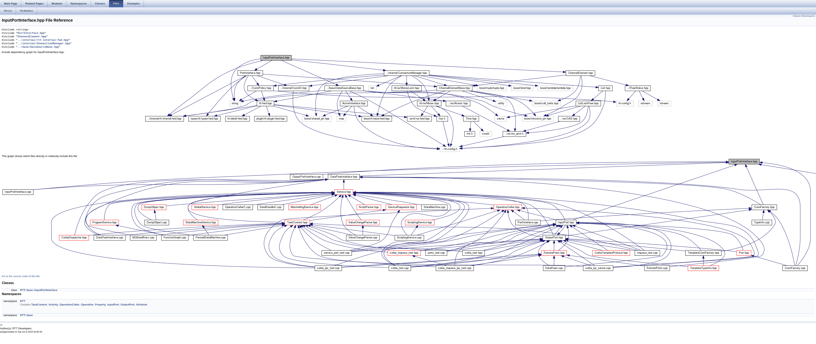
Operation (87, 304)
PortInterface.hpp (31, 33)
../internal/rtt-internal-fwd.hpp (43, 40)
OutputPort (128, 304)
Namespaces (808, 16)
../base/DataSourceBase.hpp (38, 47)
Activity (53, 304)
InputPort (113, 304)
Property (100, 304)
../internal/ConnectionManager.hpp (44, 43)
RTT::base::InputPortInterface (38, 290)
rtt (1, 324)
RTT (22, 301)
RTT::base (26, 315)
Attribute (141, 304)
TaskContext (39, 304)
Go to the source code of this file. (21, 276)
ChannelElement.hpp (32, 37)
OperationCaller (70, 304)
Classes (796, 16)
